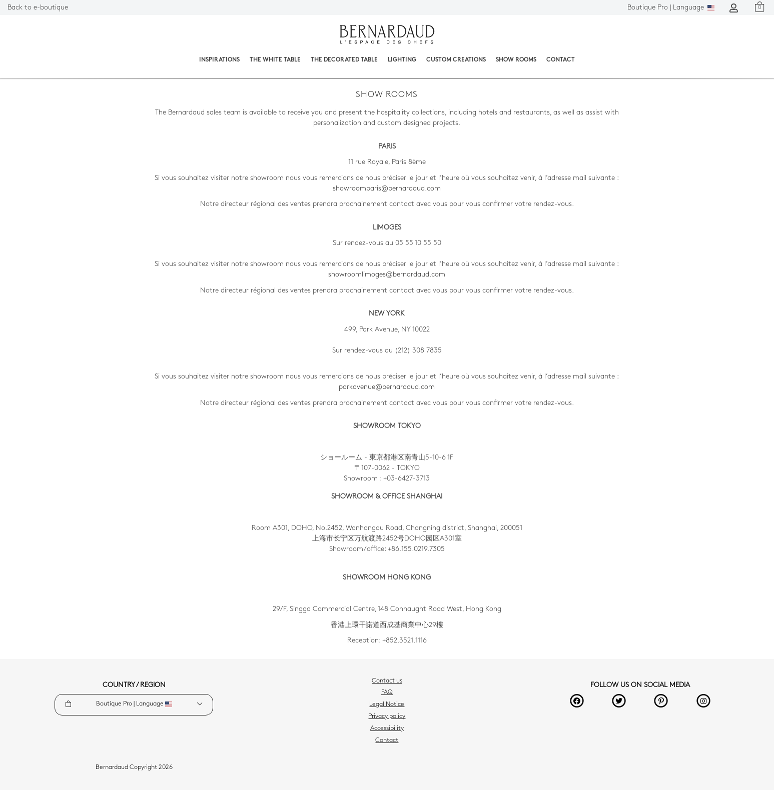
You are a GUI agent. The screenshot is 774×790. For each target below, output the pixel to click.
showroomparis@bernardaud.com (387, 188)
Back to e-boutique (38, 8)
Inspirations (219, 60)
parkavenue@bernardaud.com (387, 387)
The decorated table (344, 60)
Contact (560, 60)
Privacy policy (386, 717)
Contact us (387, 681)
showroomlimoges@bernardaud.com (386, 274)
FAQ (387, 693)
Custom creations (456, 60)
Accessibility (387, 729)
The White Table (275, 60)
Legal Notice (386, 705)
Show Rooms (516, 60)
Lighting (402, 60)
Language (670, 8)
